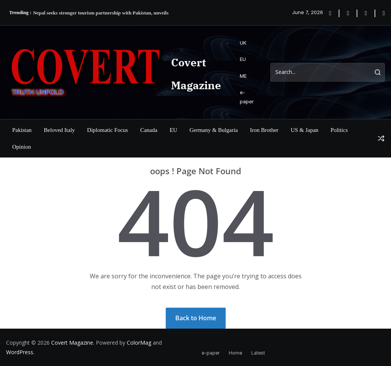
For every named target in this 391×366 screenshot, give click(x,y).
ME (243, 76)
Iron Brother (264, 130)
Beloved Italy (59, 130)
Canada (148, 130)
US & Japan (304, 130)
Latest (258, 353)
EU (243, 59)
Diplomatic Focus (107, 130)
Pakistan (22, 130)
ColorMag (139, 342)
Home (235, 353)
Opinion (21, 147)
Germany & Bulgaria (213, 130)
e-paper (247, 96)
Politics (339, 130)
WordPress (19, 352)
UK (243, 43)
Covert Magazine (72, 342)
